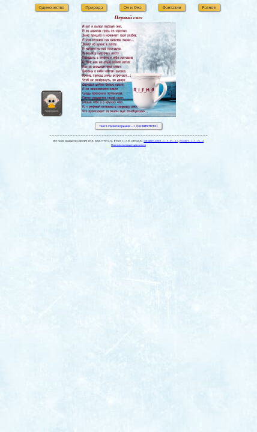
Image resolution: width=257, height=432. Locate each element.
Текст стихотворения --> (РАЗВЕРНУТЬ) (128, 126)
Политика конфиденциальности (128, 144)
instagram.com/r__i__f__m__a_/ (161, 140)
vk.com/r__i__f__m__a (192, 140)
